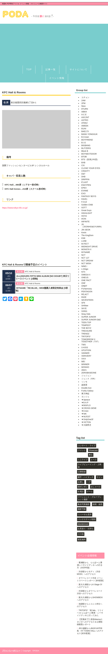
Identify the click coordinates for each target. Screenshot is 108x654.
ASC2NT (85, 117)
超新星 (84, 385)
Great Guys (86, 210)
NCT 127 (85, 258)
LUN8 (83, 241)
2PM (83, 103)
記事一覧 (51, 69)
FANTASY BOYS (88, 196)
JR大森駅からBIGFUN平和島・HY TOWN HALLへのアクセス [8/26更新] (90, 630)
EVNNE (84, 191)
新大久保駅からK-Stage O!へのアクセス (89, 585)
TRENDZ (85, 334)
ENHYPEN (86, 185)
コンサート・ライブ (86, 445)
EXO (83, 193)
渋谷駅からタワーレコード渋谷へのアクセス (89, 592)
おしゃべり (96, 487)
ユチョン (85, 97)
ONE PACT (86, 280)
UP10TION (86, 350)
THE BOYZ (86, 328)
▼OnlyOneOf (87, 419)
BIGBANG (85, 145)
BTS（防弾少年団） (90, 159)
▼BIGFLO (86, 405)
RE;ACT (85, 294)
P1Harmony (86, 289)
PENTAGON (86, 291)
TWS (83, 345)
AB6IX (84, 112)
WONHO (85, 367)
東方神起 (85, 393)
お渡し (81, 482)
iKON (83, 219)
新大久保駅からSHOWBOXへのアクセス (90, 598)
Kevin (83, 232)
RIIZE (83, 297)
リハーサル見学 (85, 514)
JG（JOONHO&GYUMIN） (92, 225)
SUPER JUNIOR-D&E (91, 320)
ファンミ (82, 450)
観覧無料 (82, 539)
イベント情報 (56, 78)
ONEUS (84, 277)
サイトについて (78, 69)
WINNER (85, 364)
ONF (83, 283)
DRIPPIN (85, 179)
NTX (83, 272)
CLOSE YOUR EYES (90, 168)
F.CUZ (84, 202)
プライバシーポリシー (11, 651)
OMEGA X (86, 275)
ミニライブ (83, 459)
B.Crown (85, 137)
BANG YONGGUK (89, 134)
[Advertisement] (54, 43)
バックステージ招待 (86, 519)
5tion (83, 106)
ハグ (89, 482)
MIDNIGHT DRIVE (89, 246)
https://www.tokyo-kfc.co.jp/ (15, 208)
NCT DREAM (87, 260)
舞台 (91, 455)
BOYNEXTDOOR (89, 154)
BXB (83, 162)
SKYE (84, 308)
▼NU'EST (85, 416)
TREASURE (86, 331)
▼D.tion (84, 411)
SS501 (84, 311)
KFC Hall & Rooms (32, 271)
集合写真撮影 (84, 504)
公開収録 (82, 472)
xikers (84, 370)
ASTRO (84, 120)
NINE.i (84, 266)
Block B (84, 151)
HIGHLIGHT (86, 213)
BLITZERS (86, 148)
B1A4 (83, 128)
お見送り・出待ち (86, 528)
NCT (83, 255)
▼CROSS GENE (88, 408)
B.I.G (83, 142)
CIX (83, 165)
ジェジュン (86, 375)
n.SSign (84, 269)
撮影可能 (82, 509)
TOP (29, 69)
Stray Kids (85, 314)
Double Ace (86, 388)
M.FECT (85, 244)
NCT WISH (86, 263)
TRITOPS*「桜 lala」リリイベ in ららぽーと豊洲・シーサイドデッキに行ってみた (90, 612)
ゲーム (90, 491)
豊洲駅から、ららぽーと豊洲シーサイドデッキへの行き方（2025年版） (90, 565)
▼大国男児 (86, 425)
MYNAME (85, 252)
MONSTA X (86, 249)
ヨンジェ (85, 396)
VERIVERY (86, 356)
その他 (81, 534)
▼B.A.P (84, 402)
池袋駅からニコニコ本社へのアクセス (89, 605)
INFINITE (85, 221)
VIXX (83, 359)
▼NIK (84, 414)
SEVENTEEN (87, 300)
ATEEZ (84, 123)
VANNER (85, 353)
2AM (83, 100)
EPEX (84, 188)
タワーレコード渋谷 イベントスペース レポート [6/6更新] (90, 579)
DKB (83, 176)
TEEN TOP (86, 322)
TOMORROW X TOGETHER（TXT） (90, 340)
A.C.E (84, 114)
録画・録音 (98, 504)
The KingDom (87, 235)
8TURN (84, 109)
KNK (83, 238)
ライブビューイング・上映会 (89, 465)
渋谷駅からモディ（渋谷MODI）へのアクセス (88, 572)
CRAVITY (85, 171)
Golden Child (87, 205)
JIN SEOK (85, 230)
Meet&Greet (83, 524)
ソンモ (84, 382)
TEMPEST (86, 325)
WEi (83, 361)
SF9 (83, 303)
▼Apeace (85, 400)
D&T (83, 174)
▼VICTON (86, 422)
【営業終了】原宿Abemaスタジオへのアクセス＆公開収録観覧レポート (90, 621)
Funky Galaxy (87, 391)
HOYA (84, 216)
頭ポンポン (83, 487)
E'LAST (84, 182)
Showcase (93, 450)
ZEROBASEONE (88, 373)
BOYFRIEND (87, 140)
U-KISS (84, 347)
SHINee (84, 305)
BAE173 (85, 131)
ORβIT (84, 286)
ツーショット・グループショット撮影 (89, 498)
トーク (94, 459)
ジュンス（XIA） (88, 379)
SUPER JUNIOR (88, 317)
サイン (100, 477)
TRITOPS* (86, 336)
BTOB (84, 157)
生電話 (81, 491)
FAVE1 (84, 199)
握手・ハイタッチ (86, 477)
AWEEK (84, 126)
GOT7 (84, 207)
